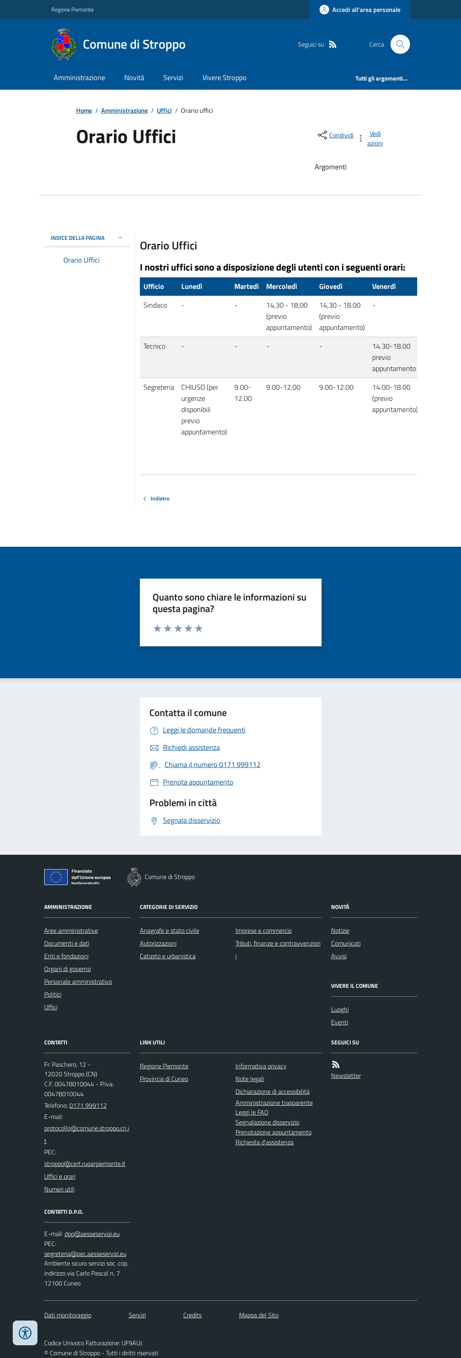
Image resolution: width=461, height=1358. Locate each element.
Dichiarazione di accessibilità (272, 1091)
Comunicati (346, 943)
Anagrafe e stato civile (169, 930)
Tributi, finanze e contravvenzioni (278, 949)
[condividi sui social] (335, 135)
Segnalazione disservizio (267, 1122)
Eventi (339, 1022)
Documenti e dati (66, 943)
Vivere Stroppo (224, 77)
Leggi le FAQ (252, 1112)
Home (84, 110)
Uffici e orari (59, 1176)
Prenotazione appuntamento (273, 1132)
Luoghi (340, 1009)
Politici (52, 994)
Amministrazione (79, 77)
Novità (134, 77)
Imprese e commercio (263, 930)
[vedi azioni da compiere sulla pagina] (370, 138)
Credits (192, 1315)
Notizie (340, 930)
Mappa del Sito (259, 1315)
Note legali (249, 1078)
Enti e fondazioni (66, 956)
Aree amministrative (71, 930)
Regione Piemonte (72, 9)
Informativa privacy (260, 1066)
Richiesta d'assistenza (264, 1142)
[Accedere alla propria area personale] (360, 9)
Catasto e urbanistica (168, 956)
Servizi (173, 77)
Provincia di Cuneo (164, 1078)
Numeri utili (59, 1189)
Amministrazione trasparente (274, 1102)
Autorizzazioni (158, 943)
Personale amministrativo (78, 981)
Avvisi (339, 956)
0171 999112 (88, 1105)
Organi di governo (67, 968)
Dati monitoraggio (67, 1315)
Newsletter (346, 1075)
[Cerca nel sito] (397, 44)
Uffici (164, 110)
